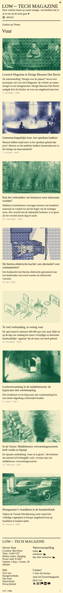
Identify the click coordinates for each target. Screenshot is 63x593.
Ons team (7, 582)
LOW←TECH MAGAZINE (30, 6)
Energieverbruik (10, 579)
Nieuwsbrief (8, 585)
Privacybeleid (9, 587)
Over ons (6, 576)
